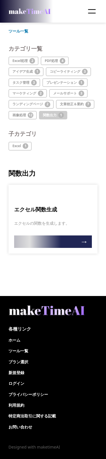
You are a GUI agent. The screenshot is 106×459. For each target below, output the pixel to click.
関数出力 (53, 115)
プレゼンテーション (65, 82)
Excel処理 (23, 61)
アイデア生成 (26, 71)
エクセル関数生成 (35, 209)
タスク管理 (24, 82)
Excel (20, 146)
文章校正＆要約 (75, 104)
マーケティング (28, 93)
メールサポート (68, 93)
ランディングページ (31, 104)
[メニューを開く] (92, 11)
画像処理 (22, 115)
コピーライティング (69, 71)
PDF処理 (55, 61)
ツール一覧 (18, 31)
